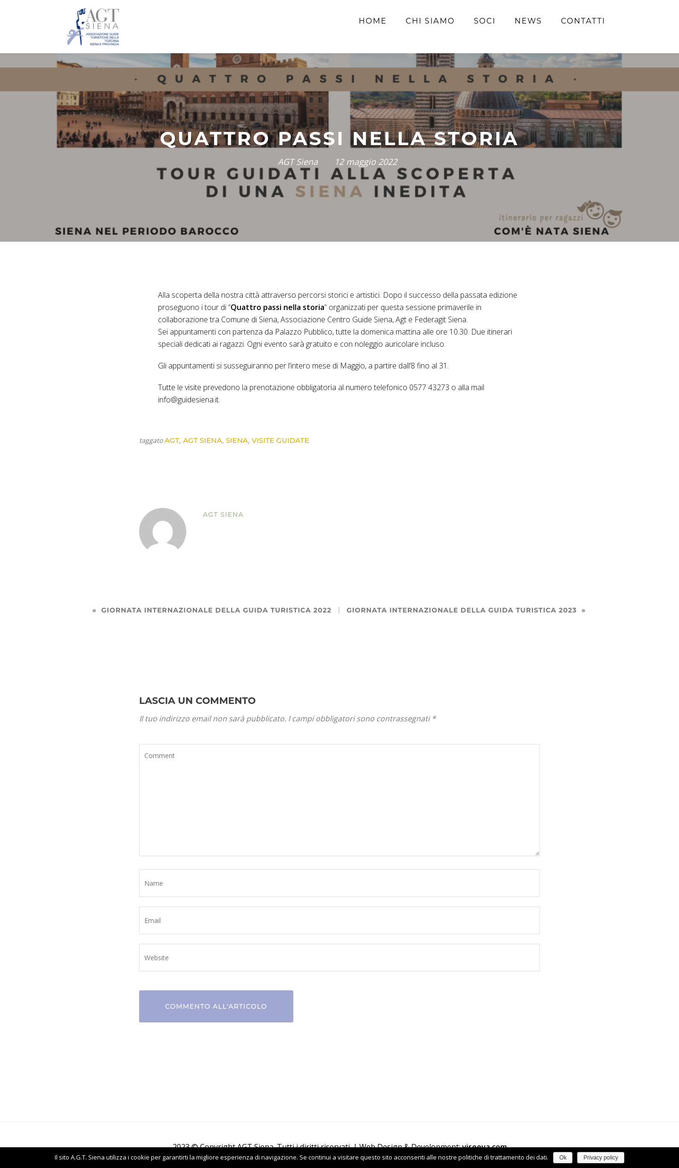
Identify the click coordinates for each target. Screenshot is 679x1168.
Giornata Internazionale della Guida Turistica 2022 (216, 610)
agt (172, 440)
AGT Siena (298, 161)
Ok (562, 1157)
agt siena (202, 440)
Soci (485, 20)
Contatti (583, 20)
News (528, 20)
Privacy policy (600, 1157)
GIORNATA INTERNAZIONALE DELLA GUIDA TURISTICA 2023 (462, 610)
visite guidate (280, 440)
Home (373, 20)
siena (237, 440)
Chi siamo (430, 20)
